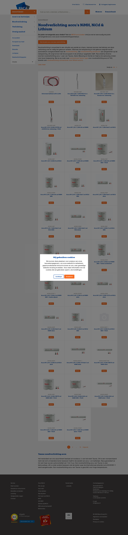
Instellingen (59, 276)
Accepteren (69, 276)
